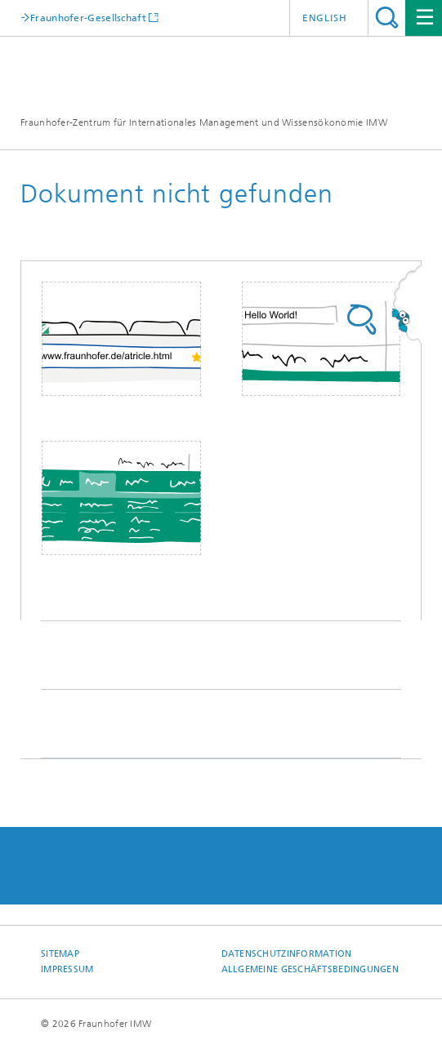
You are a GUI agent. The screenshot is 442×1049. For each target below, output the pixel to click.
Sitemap (60, 954)
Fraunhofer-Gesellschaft (88, 17)
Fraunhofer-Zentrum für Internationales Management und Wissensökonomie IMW (203, 122)
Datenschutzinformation (286, 954)
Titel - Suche (386, 17)
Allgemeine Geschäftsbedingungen (310, 969)
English (324, 18)
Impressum (67, 969)
